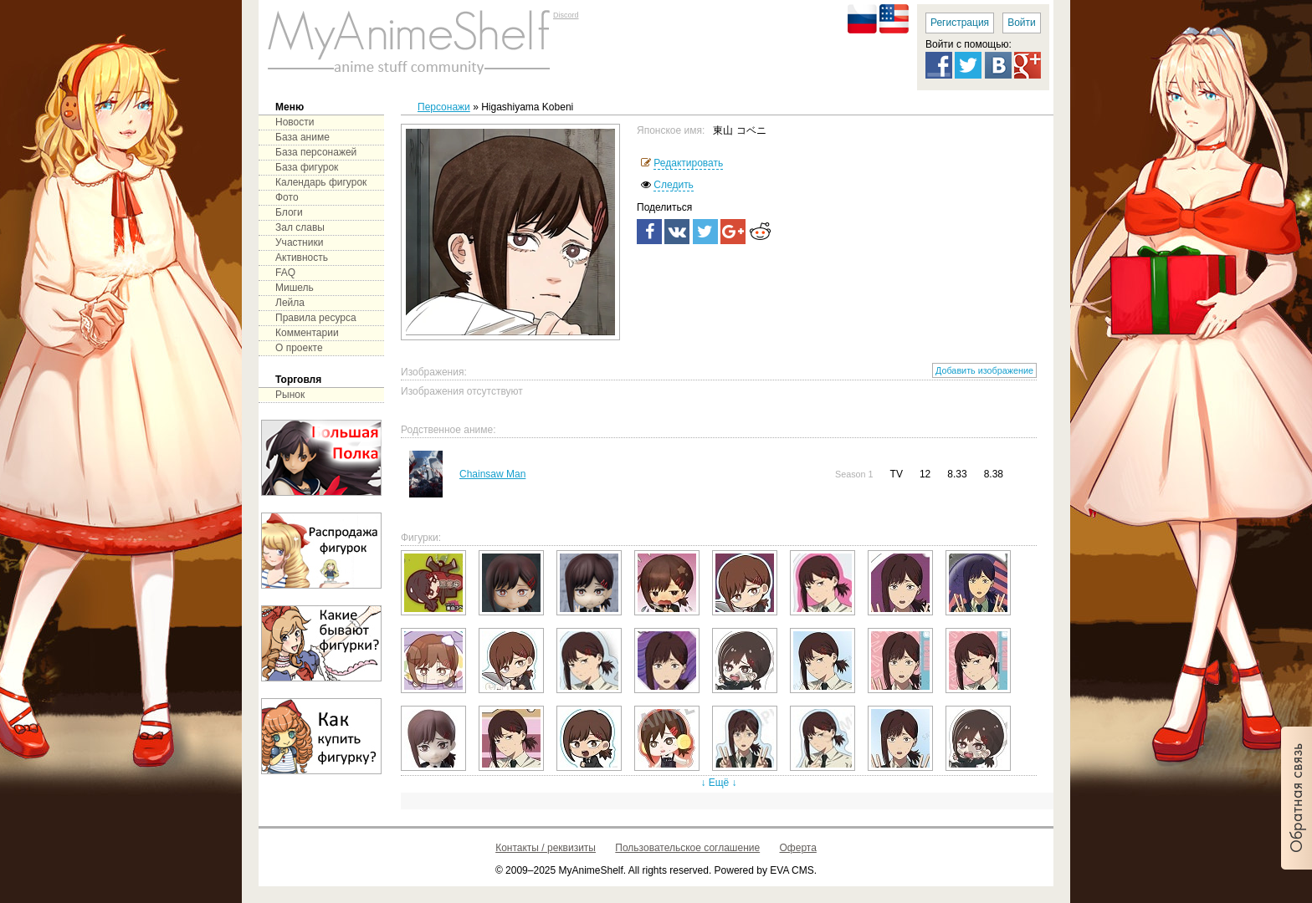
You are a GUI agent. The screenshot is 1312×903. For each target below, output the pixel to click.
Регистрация (959, 22)
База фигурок (306, 167)
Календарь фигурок (320, 182)
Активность (301, 257)
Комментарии (307, 333)
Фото (287, 197)
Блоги (289, 212)
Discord (566, 15)
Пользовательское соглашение (687, 848)
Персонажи (444, 107)
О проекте (299, 348)
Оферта (798, 848)
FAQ (285, 272)
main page (409, 42)
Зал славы (300, 227)
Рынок (290, 394)
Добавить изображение (984, 370)
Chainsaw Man (492, 474)
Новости (294, 122)
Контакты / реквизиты (545, 848)
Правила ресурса (315, 318)
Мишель (294, 287)
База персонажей (315, 152)
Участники (299, 242)
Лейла (290, 303)
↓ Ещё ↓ (718, 782)
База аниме (302, 137)
